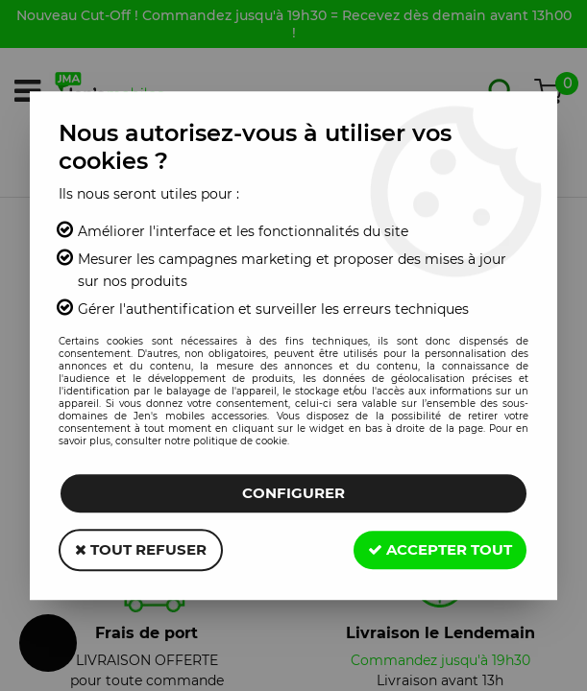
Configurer (293, 493)
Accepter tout (440, 549)
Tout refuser (141, 549)
